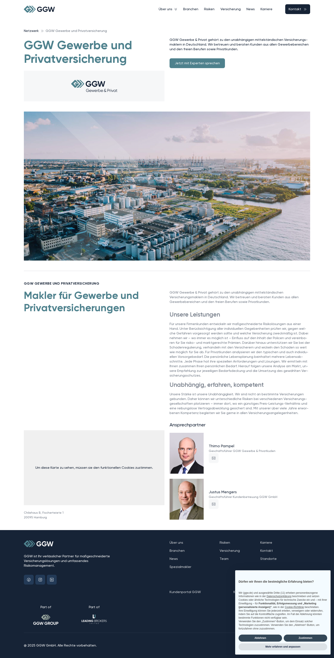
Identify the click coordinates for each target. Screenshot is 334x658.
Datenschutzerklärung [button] (278, 596)
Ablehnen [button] (260, 637)
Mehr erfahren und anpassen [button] (282, 646)
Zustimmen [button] (305, 637)
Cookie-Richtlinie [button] (294, 607)
